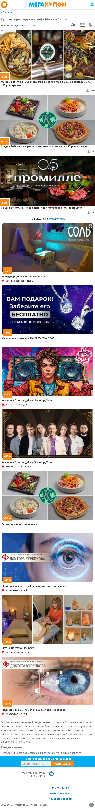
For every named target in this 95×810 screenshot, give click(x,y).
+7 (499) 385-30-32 (34, 772)
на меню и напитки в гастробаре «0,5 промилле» (41, 207)
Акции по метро (60, 793)
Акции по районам (60, 798)
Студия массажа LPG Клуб (18, 648)
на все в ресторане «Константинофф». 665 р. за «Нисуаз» (45, 146)
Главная (7, 12)
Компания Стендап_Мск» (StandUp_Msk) (27, 400)
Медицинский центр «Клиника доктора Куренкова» (34, 586)
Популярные (18, 25)
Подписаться (62, 763)
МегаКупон (47, 4)
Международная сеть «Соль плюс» (23, 276)
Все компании (60, 787)
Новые (5, 25)
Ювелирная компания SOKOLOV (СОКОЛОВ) (29, 338)
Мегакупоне (57, 218)
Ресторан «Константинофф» (19, 524)
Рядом (32, 25)
